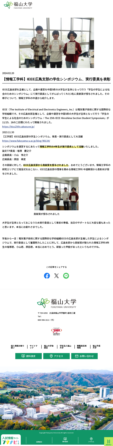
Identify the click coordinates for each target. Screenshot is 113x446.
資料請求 (30, 356)
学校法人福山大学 (65, 346)
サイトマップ (33, 346)
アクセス (58, 356)
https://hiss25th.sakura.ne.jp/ (18, 126)
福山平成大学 (96, 346)
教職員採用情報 (82, 346)
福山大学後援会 (49, 346)
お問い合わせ (87, 356)
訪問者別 (39, 442)
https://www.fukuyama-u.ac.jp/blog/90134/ (26, 140)
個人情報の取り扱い (17, 346)
